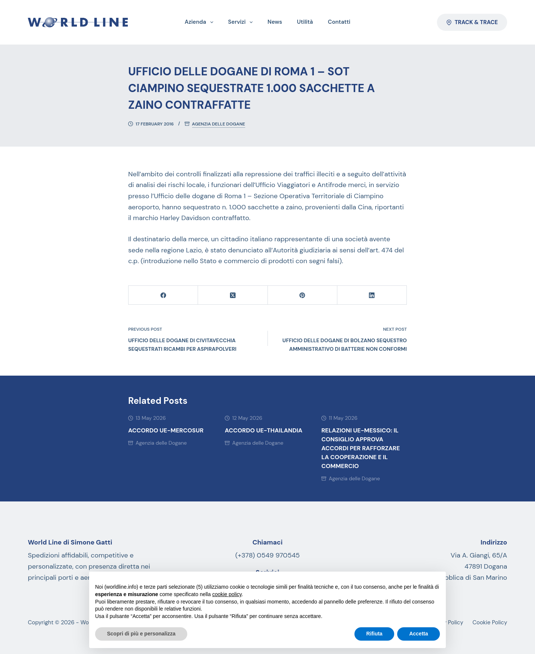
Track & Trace (472, 22)
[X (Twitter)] (233, 295)
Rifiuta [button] (374, 634)
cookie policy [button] (226, 594)
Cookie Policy (490, 622)
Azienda (200, 22)
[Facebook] (163, 295)
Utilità (305, 22)
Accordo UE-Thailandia (263, 430)
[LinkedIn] (372, 295)
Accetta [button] (418, 634)
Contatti (339, 22)
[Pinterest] (302, 295)
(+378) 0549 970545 (267, 555)
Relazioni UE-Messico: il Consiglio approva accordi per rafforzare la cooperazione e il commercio (360, 448)
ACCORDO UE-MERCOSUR (166, 430)
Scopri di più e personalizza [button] (141, 634)
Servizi (242, 22)
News (275, 22)
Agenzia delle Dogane (218, 124)
